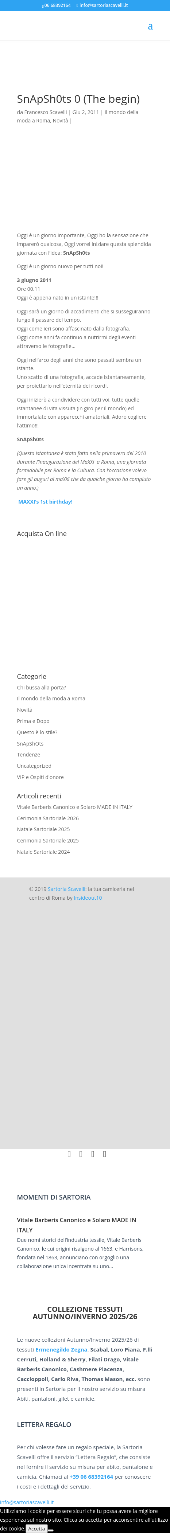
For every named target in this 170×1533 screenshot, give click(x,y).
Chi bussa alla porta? (41, 687)
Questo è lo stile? (37, 732)
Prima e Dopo (33, 720)
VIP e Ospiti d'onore (40, 777)
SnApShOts (30, 743)
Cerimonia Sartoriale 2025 (48, 840)
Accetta (36, 1528)
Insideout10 (88, 897)
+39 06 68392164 (91, 1476)
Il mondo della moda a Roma (51, 698)
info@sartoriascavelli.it (27, 1502)
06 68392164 (58, 5)
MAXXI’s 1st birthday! (45, 501)
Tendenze (28, 754)
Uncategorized (34, 765)
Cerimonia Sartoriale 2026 (48, 818)
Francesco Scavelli (45, 112)
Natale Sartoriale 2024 (43, 851)
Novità (60, 120)
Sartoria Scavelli (66, 888)
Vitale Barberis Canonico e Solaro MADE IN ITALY (74, 806)
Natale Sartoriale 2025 (43, 829)
